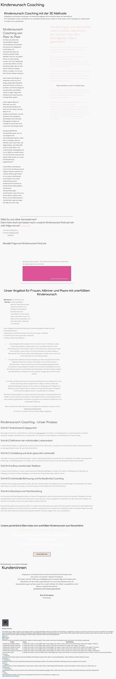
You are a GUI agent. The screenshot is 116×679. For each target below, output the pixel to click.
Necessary (6, 637)
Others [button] (4, 671)
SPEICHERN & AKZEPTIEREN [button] (10, 676)
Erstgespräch (41, 433)
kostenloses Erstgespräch (32, 409)
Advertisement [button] (6, 667)
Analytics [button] (4, 662)
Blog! (82, 85)
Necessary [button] (4, 636)
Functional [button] (5, 654)
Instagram (25, 225)
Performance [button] (5, 658)
